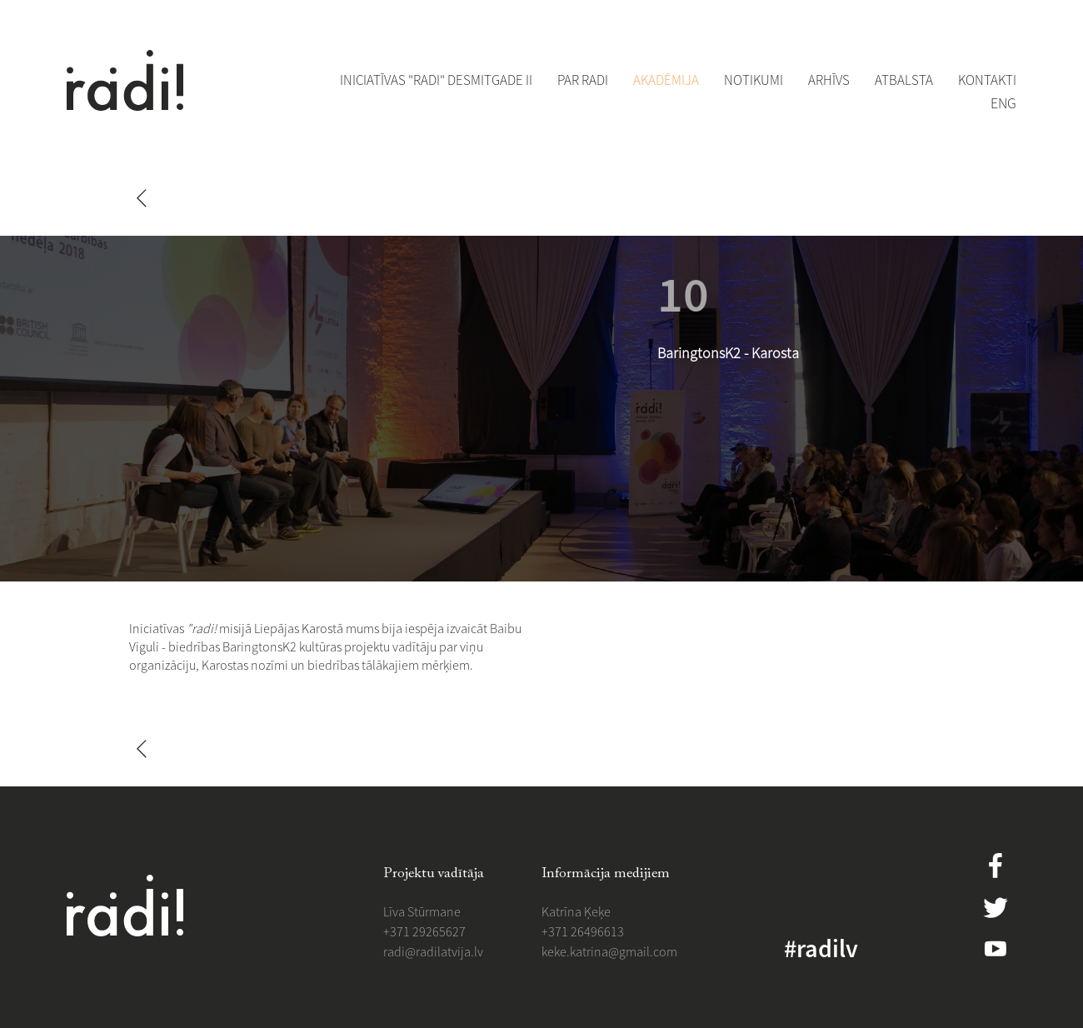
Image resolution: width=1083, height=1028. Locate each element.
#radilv (821, 948)
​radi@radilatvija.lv (433, 951)
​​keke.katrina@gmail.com (609, 951)
